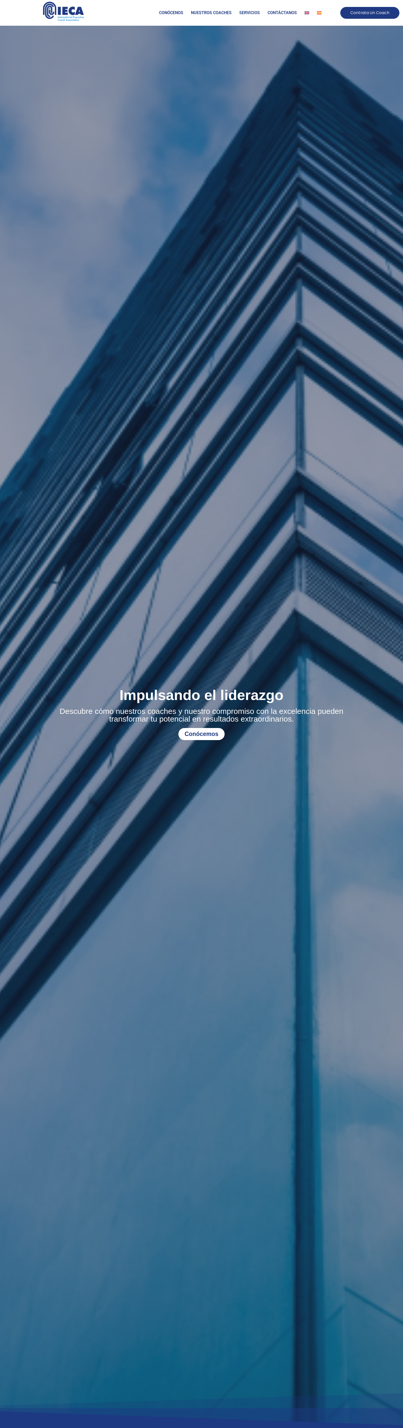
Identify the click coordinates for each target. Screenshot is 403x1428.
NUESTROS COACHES (211, 12)
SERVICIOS (249, 12)
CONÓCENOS (171, 12)
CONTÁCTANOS (282, 12)
